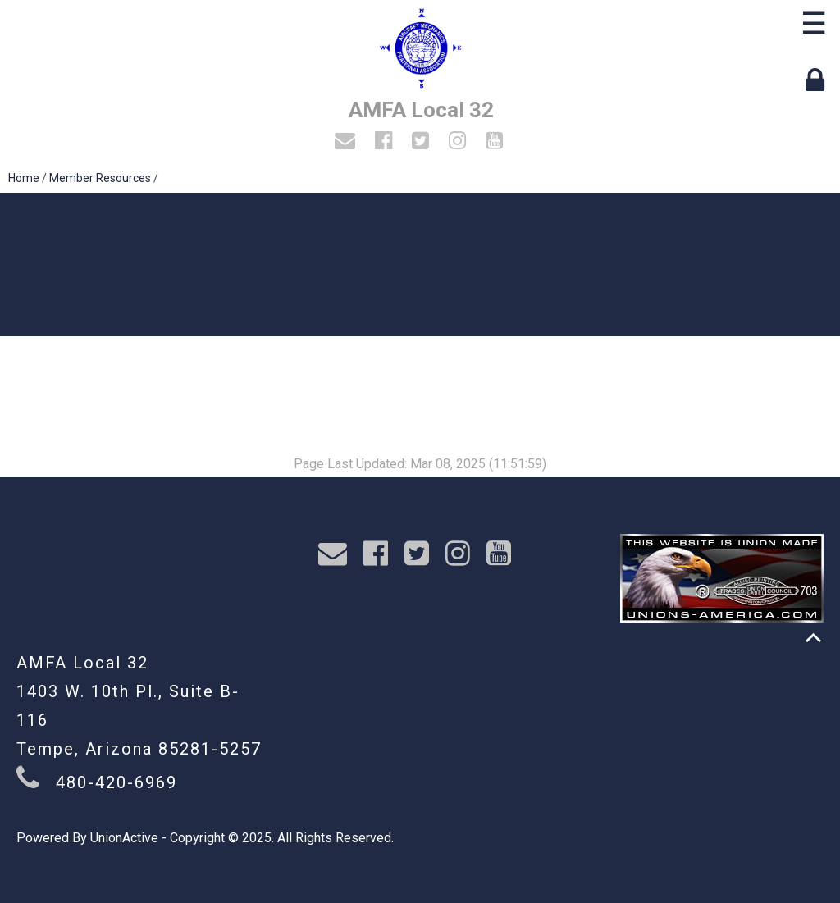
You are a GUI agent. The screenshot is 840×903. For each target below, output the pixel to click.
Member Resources (100, 178)
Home (23, 178)
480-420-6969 (116, 782)
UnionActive (124, 838)
